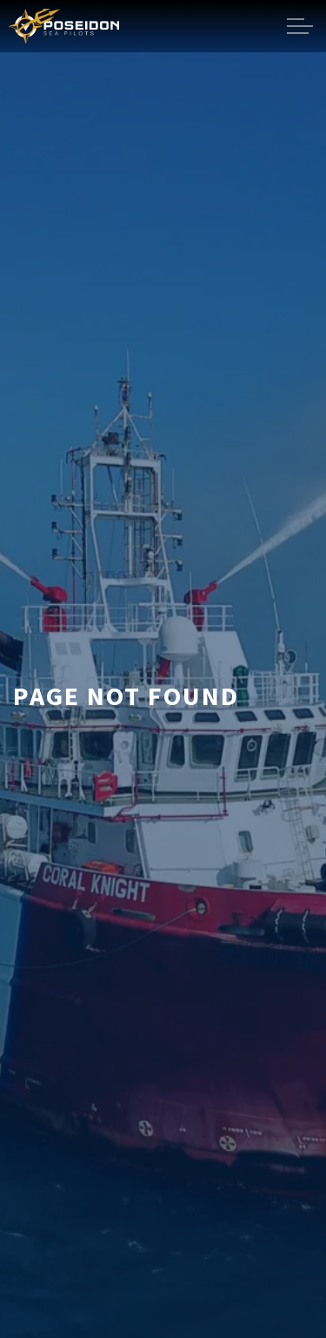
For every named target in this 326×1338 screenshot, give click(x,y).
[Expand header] (300, 26)
